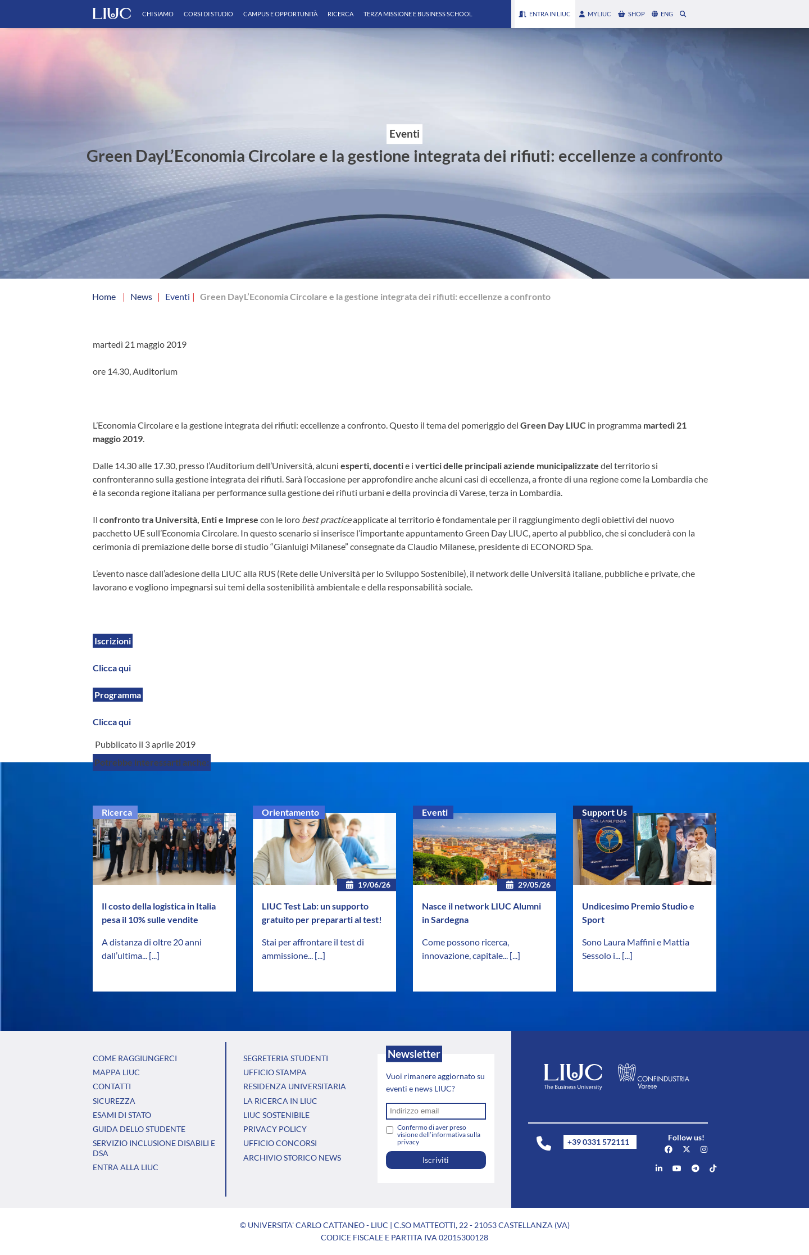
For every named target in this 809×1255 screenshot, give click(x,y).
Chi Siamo (158, 13)
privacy (408, 1141)
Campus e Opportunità (280, 13)
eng (662, 13)
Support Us (604, 812)
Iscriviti (435, 1160)
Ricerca (340, 13)
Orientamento (290, 812)
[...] (154, 955)
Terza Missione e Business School (417, 13)
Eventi (435, 812)
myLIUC (595, 13)
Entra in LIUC (545, 13)
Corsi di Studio (208, 13)
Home (104, 296)
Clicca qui (112, 667)
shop (631, 13)
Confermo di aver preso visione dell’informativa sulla (438, 1134)
